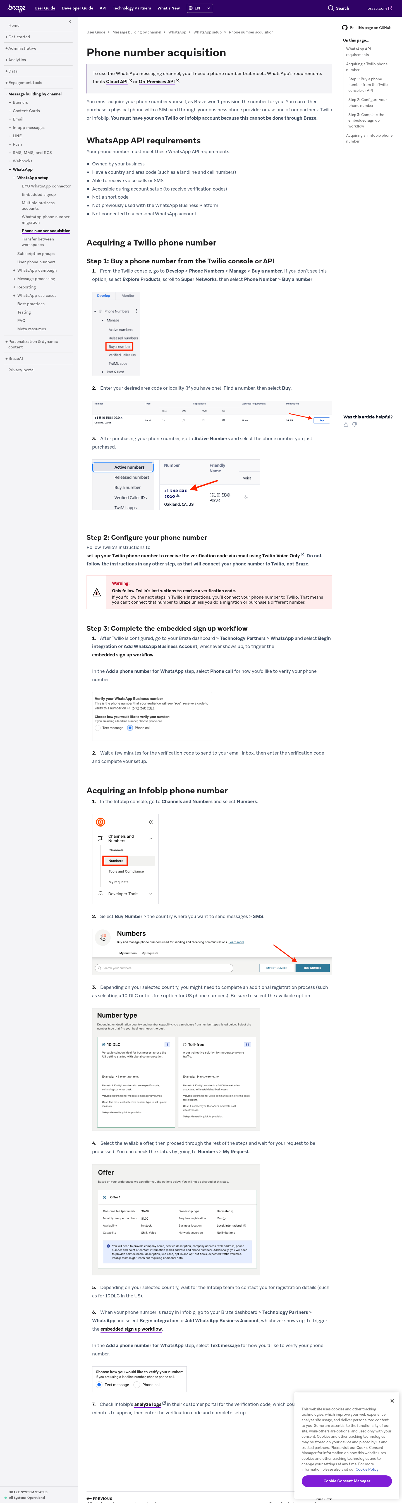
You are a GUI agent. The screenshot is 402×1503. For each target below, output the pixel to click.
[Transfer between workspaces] (38, 242)
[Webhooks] (22, 161)
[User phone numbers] (36, 262)
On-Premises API (157, 82)
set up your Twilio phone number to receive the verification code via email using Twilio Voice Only (193, 556)
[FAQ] (21, 321)
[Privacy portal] (21, 370)
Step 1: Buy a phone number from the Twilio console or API (368, 85)
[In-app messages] (29, 128)
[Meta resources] (31, 329)
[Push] (17, 144)
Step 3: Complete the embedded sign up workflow (366, 120)
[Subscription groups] (36, 254)
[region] (347, 1446)
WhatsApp (177, 32)
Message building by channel (137, 32)
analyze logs (147, 1404)
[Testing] (24, 312)
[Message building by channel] (35, 94)
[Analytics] (17, 60)
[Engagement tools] (25, 83)
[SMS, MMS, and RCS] (32, 153)
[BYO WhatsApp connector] (46, 186)
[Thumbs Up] (347, 426)
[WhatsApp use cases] (36, 295)
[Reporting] (26, 287)
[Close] (392, 1401)
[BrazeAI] (15, 359)
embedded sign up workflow (123, 655)
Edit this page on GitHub (366, 27)
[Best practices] (31, 304)
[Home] (14, 25)
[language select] (202, 8)
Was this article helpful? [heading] (368, 417)
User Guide (96, 32)
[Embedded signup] (39, 194)
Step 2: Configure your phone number (367, 102)
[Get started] (19, 37)
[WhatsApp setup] (33, 178)
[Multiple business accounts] (38, 205)
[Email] (18, 119)
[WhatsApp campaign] (37, 270)
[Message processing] (36, 279)
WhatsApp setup (207, 32)
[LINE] (17, 136)
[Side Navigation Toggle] (70, 22)
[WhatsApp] (23, 169)
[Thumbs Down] (355, 426)
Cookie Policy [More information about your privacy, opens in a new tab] (367, 1469)
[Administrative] (22, 48)
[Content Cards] (26, 111)
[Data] (13, 71)
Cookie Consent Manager (347, 1481)
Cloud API (117, 82)
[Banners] (20, 102)
